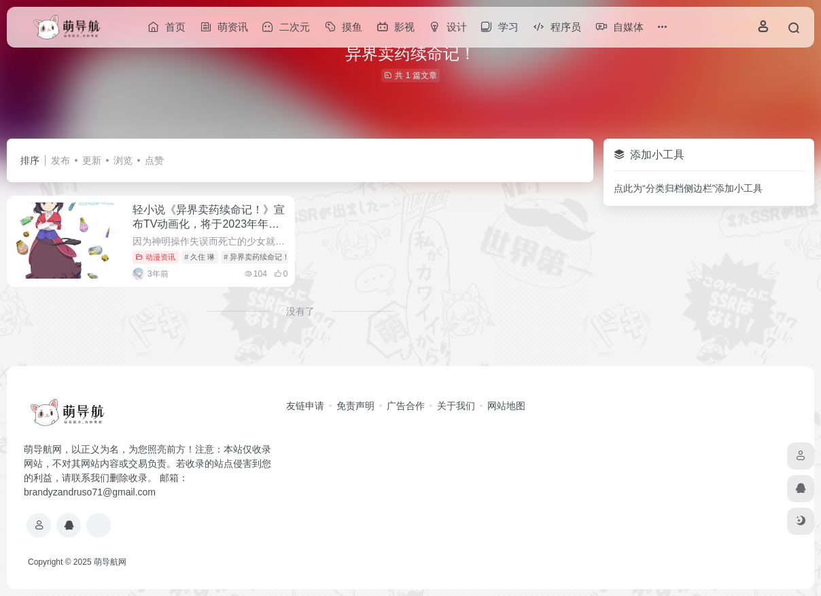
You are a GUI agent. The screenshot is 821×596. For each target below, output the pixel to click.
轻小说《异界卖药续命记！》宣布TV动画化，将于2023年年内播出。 (209, 224)
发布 (60, 160)
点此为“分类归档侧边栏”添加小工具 (688, 188)
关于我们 (456, 405)
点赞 (154, 160)
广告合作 (406, 405)
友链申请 (305, 405)
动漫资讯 (155, 257)
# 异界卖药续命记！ (257, 257)
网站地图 (506, 405)
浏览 (123, 160)
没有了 (300, 311)
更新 (91, 160)
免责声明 (355, 405)
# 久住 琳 (199, 257)
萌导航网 (110, 562)
